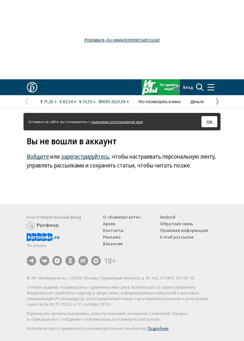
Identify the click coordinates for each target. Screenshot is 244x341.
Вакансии (113, 243)
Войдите (38, 156)
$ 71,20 (46, 101)
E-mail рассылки (176, 237)
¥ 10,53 (85, 101)
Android (167, 217)
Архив (109, 223)
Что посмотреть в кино (159, 101)
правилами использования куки (117, 121)
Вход (188, 87)
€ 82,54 (66, 101)
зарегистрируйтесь (85, 156)
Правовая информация (184, 230)
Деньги (197, 101)
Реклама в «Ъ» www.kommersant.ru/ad (122, 40)
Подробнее (158, 328)
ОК (210, 122)
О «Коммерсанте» (122, 217)
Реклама (112, 237)
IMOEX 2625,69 (111, 101)
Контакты (113, 230)
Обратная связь (176, 223)
